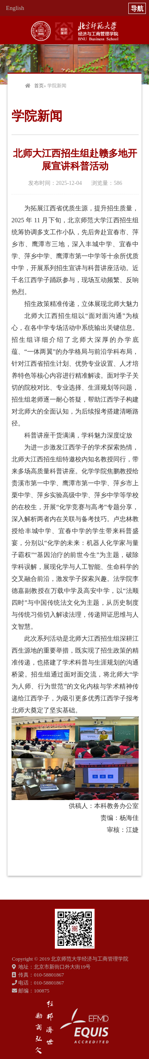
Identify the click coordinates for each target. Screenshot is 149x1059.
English (15, 8)
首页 (39, 85)
